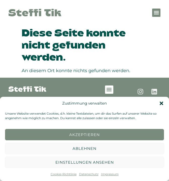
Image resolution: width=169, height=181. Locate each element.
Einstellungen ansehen (84, 162)
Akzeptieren (84, 134)
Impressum (110, 174)
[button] (161, 103)
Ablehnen (84, 148)
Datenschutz (88, 174)
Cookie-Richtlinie (64, 174)
